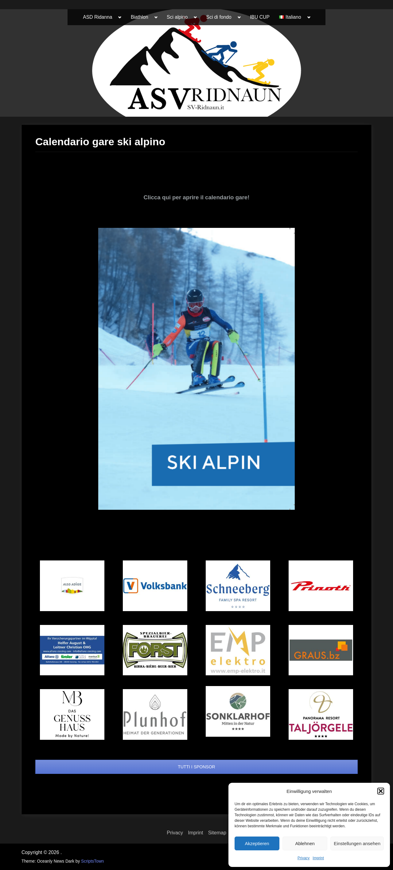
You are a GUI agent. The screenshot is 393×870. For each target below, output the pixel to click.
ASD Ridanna (97, 17)
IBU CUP (260, 17)
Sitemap (217, 832)
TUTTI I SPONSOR (196, 766)
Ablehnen (304, 843)
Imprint (318, 858)
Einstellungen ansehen (357, 843)
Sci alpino (177, 17)
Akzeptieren (257, 843)
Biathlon (139, 17)
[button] (381, 791)
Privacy (303, 858)
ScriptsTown (92, 861)
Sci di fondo (219, 17)
